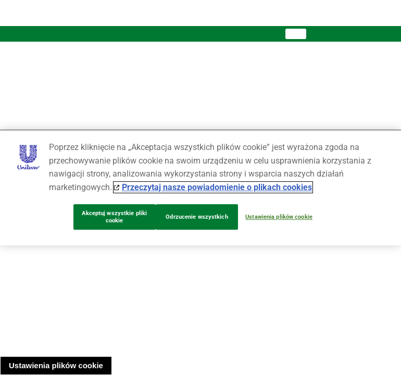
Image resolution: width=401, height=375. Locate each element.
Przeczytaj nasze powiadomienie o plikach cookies (217, 187)
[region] (200, 187)
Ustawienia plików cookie (56, 365)
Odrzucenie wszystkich (197, 217)
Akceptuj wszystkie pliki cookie (114, 217)
